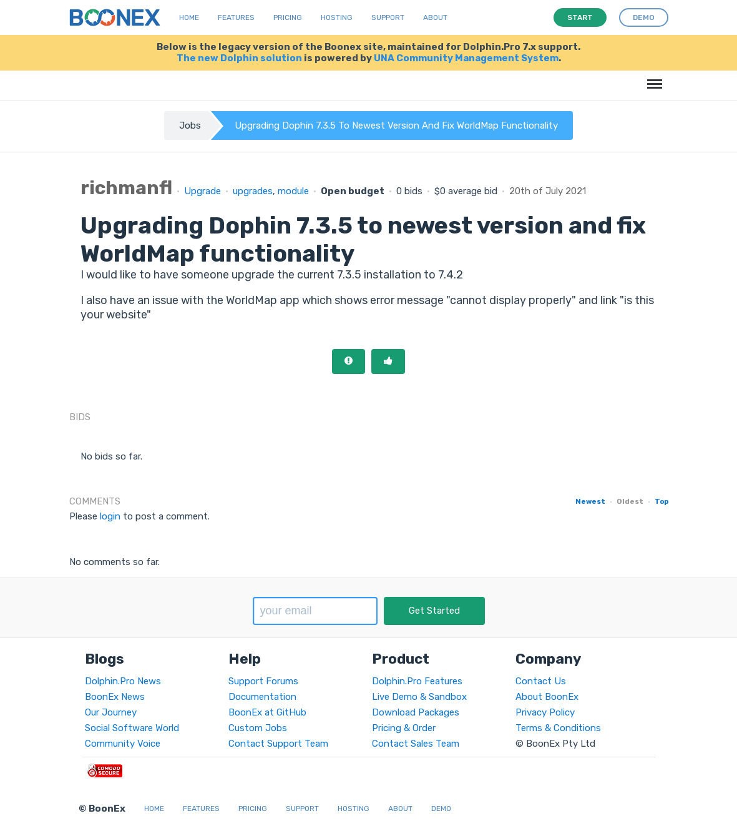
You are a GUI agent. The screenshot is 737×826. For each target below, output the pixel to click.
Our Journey (111, 712)
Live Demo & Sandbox (419, 696)
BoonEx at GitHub (267, 712)
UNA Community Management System (466, 58)
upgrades (253, 191)
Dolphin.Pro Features (417, 681)
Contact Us (540, 681)
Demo (441, 808)
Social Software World (132, 728)
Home (189, 17)
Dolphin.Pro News (123, 681)
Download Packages (415, 712)
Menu (652, 78)
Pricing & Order (404, 728)
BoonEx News (115, 696)
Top (661, 501)
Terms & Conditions (558, 728)
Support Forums (263, 681)
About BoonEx (546, 696)
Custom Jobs (257, 728)
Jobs (190, 125)
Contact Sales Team (415, 743)
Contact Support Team (278, 743)
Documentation (262, 696)
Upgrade (202, 191)
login (110, 516)
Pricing (287, 17)
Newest (590, 501)
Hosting (337, 17)
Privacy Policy (545, 712)
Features (236, 17)
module (293, 191)
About (435, 17)
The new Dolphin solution (239, 58)
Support (387, 17)
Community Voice (122, 743)
